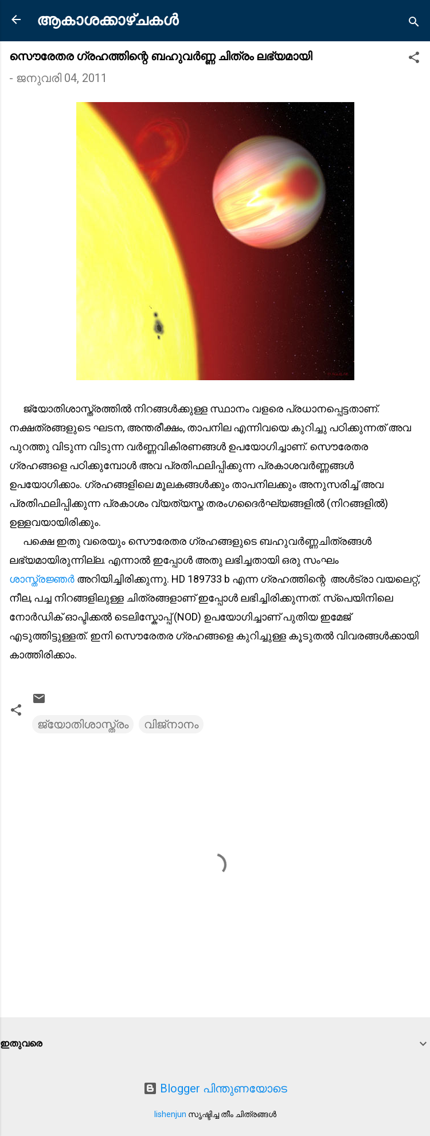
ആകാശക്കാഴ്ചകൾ (107, 20)
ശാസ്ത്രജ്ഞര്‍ (43, 579)
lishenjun (170, 1114)
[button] (414, 58)
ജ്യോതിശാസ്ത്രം (82, 724)
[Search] (414, 23)
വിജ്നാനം (171, 724)
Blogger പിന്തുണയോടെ (215, 1088)
